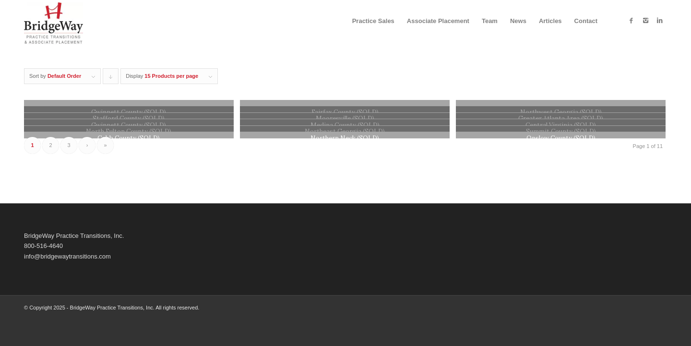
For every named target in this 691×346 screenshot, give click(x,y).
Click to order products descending (111, 78)
